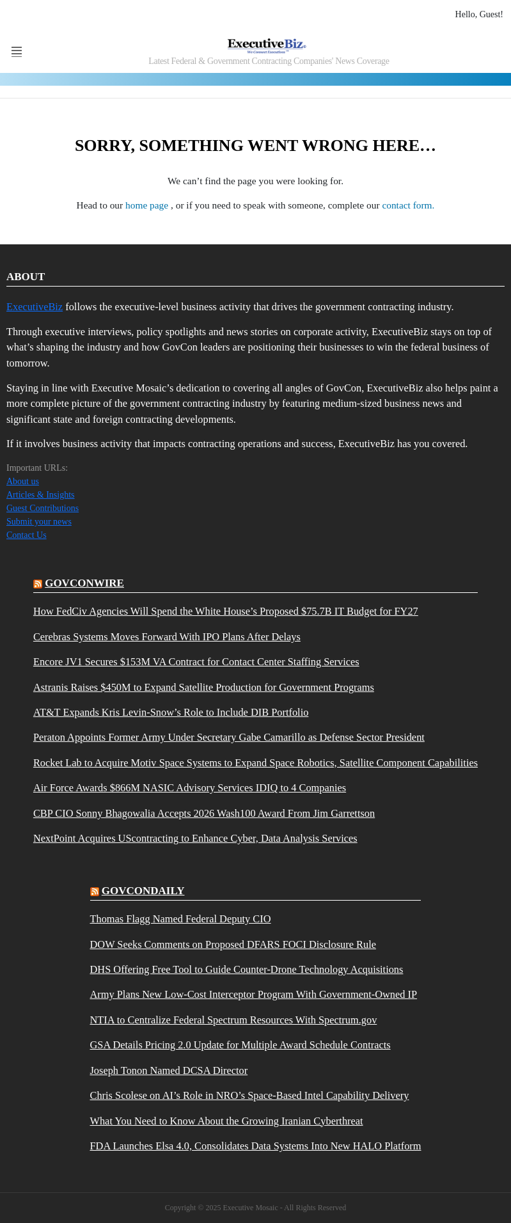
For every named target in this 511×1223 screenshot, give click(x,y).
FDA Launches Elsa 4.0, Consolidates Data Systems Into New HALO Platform (255, 1146)
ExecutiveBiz (34, 307)
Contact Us (26, 535)
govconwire (84, 583)
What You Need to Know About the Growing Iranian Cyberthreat (226, 1121)
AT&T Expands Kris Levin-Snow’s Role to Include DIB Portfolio (170, 712)
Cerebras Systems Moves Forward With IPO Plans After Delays (167, 637)
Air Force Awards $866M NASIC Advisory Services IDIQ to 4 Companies (189, 788)
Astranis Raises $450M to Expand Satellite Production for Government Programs (203, 687)
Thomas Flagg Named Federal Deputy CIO (180, 919)
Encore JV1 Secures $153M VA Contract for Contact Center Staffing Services (196, 662)
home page (148, 205)
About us (22, 481)
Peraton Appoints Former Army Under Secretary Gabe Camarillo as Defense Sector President (229, 737)
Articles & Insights (40, 495)
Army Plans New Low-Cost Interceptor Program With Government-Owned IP (254, 994)
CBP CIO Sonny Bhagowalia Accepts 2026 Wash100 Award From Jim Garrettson (204, 813)
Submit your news (39, 521)
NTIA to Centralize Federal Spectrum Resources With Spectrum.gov (233, 1020)
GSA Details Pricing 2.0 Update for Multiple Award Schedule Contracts (240, 1045)
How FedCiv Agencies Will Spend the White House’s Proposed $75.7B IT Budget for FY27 (225, 611)
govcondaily (143, 891)
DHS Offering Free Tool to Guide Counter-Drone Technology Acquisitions (247, 969)
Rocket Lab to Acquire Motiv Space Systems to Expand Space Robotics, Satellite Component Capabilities (255, 763)
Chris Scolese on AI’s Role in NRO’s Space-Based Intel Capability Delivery (249, 1095)
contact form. (408, 205)
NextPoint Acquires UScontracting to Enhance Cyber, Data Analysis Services (195, 838)
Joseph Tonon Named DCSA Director (169, 1071)
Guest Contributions (42, 508)
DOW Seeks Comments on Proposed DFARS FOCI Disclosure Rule (233, 945)
